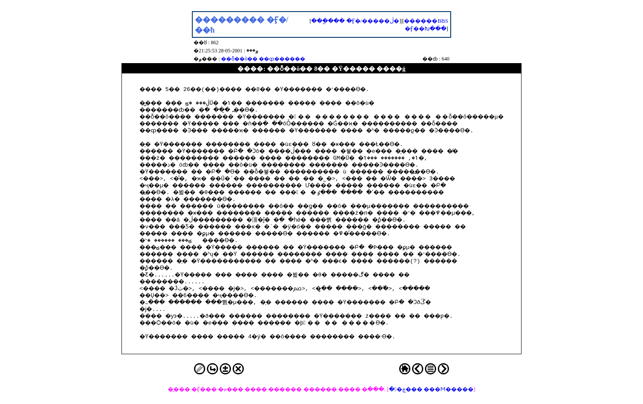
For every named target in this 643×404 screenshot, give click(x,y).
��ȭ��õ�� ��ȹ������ (263, 59)
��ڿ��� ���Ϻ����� (431, 389)
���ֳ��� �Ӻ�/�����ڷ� (355, 21)
